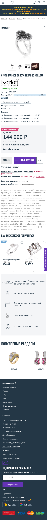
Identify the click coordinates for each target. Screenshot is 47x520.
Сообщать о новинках (25, 160)
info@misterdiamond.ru (12, 431)
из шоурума (40, 177)
